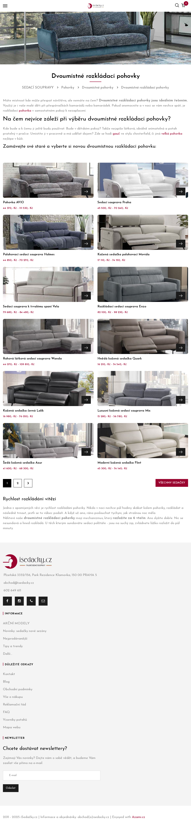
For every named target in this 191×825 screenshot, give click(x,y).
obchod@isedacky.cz (18, 583)
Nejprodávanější (15, 638)
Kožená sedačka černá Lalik (23, 410)
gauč (116, 133)
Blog (6, 681)
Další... (7, 654)
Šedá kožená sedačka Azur (22, 462)
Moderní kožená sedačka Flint (119, 462)
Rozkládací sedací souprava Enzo (121, 306)
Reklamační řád (14, 704)
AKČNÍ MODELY (16, 623)
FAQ (6, 712)
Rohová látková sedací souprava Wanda (32, 358)
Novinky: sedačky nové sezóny (24, 631)
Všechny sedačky (171, 482)
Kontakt (9, 674)
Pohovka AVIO (13, 202)
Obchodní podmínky (17, 689)
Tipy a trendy (13, 646)
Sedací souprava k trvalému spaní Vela (31, 306)
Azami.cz (138, 817)
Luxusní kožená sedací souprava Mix (123, 410)
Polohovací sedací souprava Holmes (29, 254)
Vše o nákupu (13, 697)
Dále (28, 483)
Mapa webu (11, 727)
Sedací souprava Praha (114, 202)
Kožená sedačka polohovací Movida (123, 254)
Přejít (86, 191)
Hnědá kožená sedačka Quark (119, 358)
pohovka (25, 110)
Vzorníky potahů (15, 719)
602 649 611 (12, 590)
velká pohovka (171, 133)
